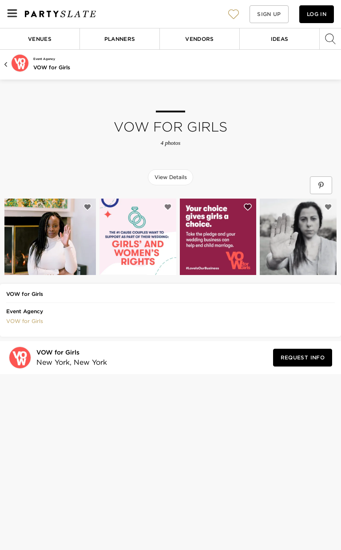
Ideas (280, 39)
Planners (119, 39)
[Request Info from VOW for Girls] (302, 358)
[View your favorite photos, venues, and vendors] (233, 14)
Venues (40, 39)
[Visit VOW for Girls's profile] (69, 358)
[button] (233, 14)
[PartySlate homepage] (60, 14)
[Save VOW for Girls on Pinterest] (321, 185)
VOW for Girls (51, 67)
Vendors (199, 39)
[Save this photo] (87, 207)
